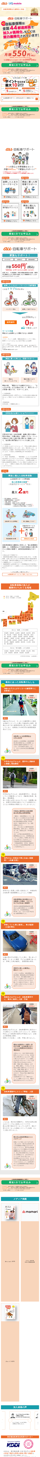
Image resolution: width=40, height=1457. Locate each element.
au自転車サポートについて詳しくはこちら (20, 575)
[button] (4, 1422)
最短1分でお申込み (20, 65)
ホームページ (12, 73)
